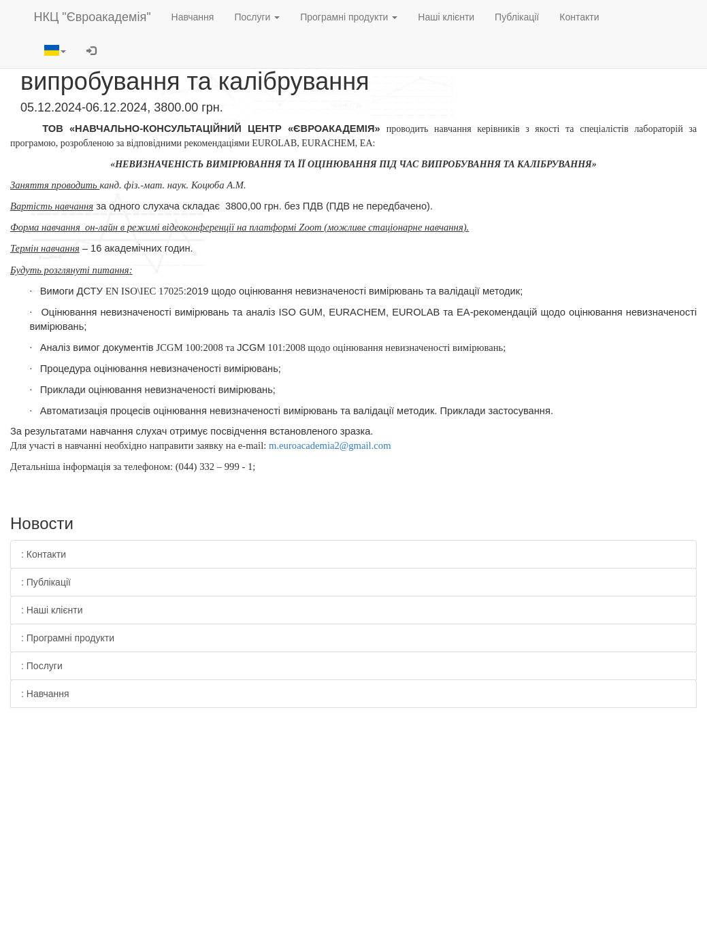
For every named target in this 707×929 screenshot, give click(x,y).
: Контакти (43, 554)
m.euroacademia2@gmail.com (330, 445)
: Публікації (46, 582)
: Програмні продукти (67, 637)
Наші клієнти (446, 17)
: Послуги (42, 665)
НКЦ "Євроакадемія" (92, 17)
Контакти (579, 17)
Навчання (192, 17)
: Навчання (45, 693)
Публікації (517, 17)
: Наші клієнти (52, 610)
